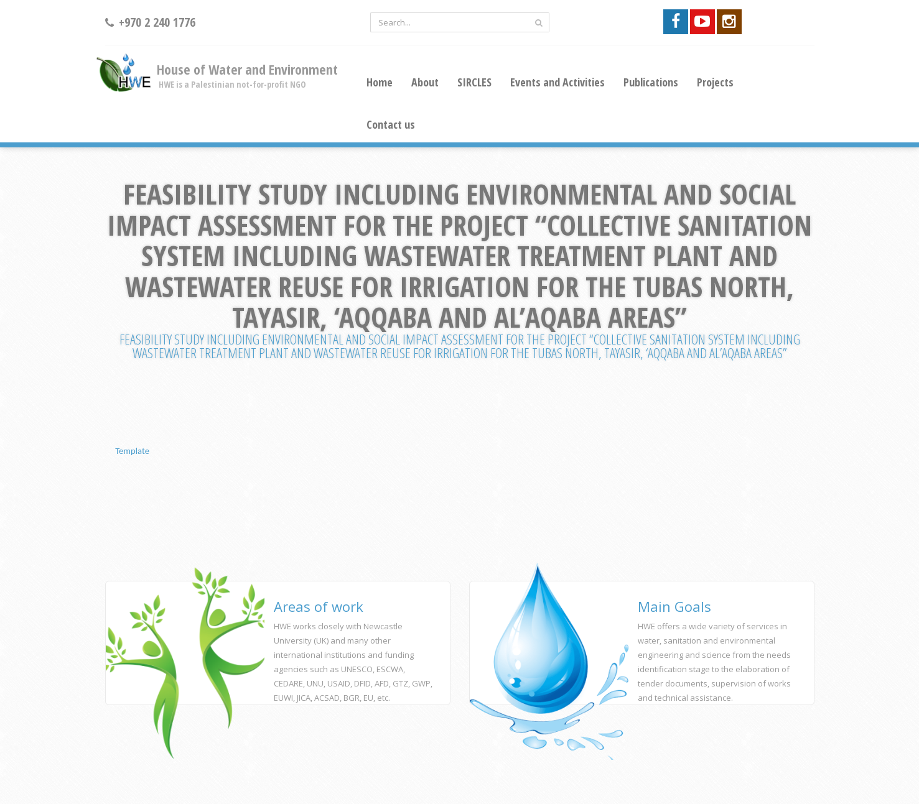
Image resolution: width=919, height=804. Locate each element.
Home (379, 82)
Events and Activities (557, 82)
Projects (715, 82)
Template (132, 450)
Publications (650, 82)
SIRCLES (474, 82)
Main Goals (674, 606)
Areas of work (318, 606)
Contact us (390, 124)
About (425, 82)
